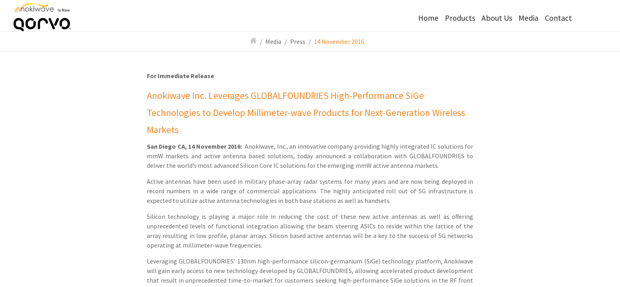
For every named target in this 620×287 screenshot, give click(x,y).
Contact (558, 18)
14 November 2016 (339, 41)
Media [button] (528, 18)
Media (273, 41)
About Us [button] (497, 18)
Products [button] (460, 18)
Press (297, 41)
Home (428, 18)
